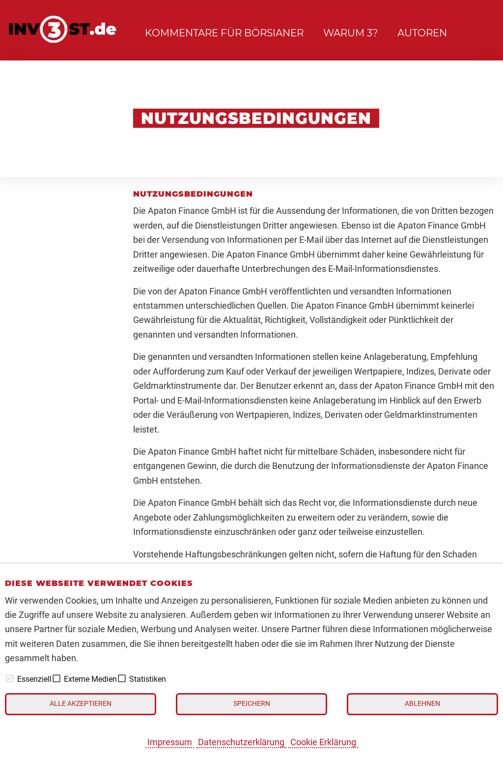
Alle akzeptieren (81, 703)
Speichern (251, 703)
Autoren (422, 33)
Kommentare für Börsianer (224, 33)
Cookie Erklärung (323, 742)
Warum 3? (350, 33)
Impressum (169, 742)
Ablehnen (422, 703)
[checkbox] (10, 678)
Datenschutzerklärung (241, 742)
